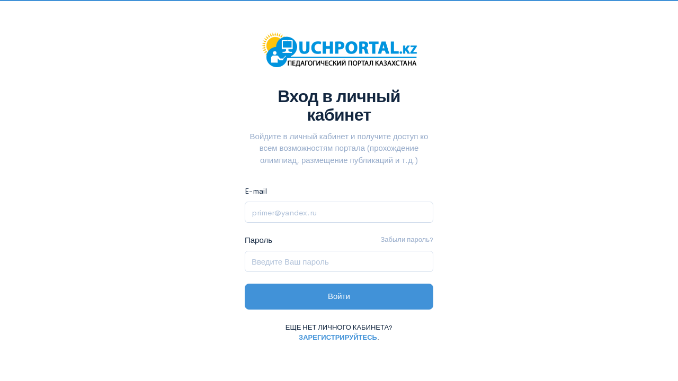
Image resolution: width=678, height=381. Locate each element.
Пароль (258, 240)
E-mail (256, 191)
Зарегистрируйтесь (338, 337)
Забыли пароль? (406, 239)
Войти (339, 296)
